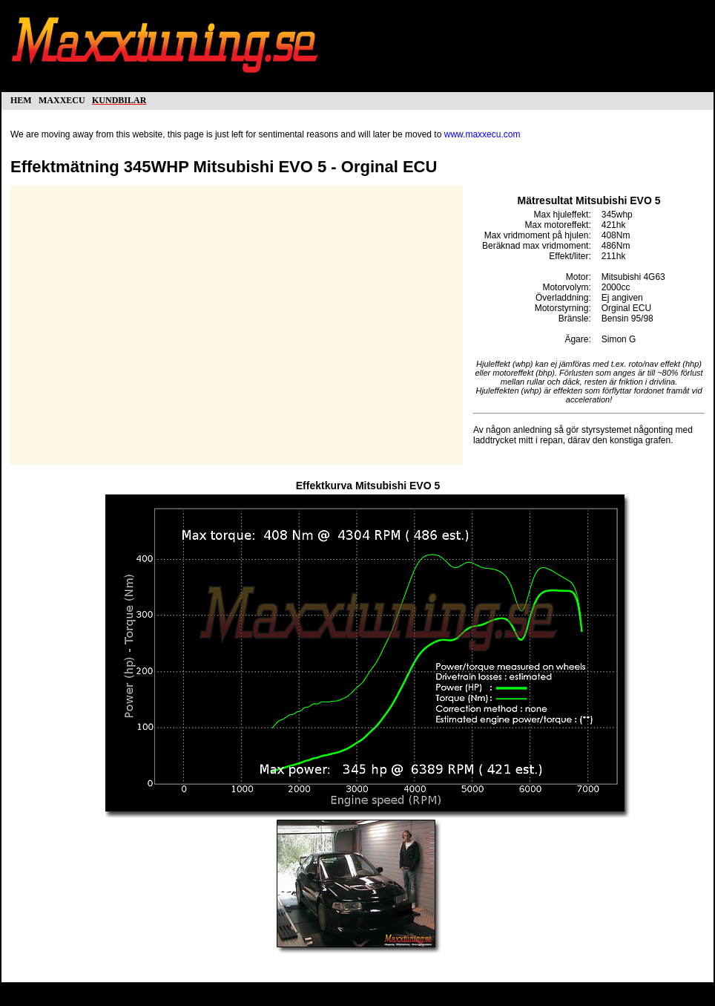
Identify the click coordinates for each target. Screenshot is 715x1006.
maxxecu (62, 99)
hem (21, 99)
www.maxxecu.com (482, 134)
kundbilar (119, 99)
